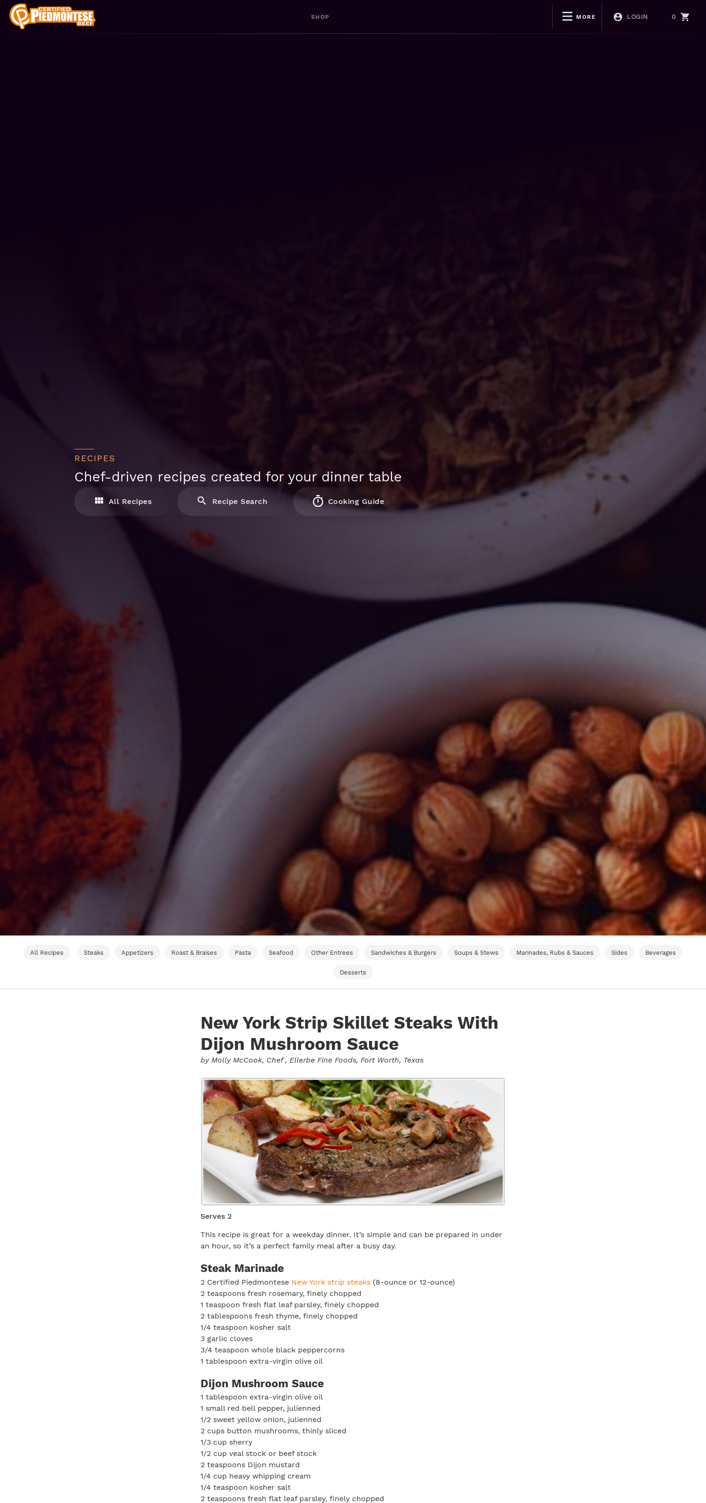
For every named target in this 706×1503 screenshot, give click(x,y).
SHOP (169, 17)
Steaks (94, 952)
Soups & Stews (476, 952)
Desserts (353, 972)
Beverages (660, 952)
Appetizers (137, 952)
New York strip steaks (330, 1282)
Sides (619, 952)
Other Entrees (332, 952)
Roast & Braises (194, 952)
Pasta (243, 952)
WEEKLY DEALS (227, 17)
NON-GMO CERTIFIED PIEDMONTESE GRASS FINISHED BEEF (379, 17)
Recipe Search (232, 501)
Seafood (281, 952)
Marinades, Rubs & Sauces (555, 952)
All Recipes (122, 501)
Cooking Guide (349, 501)
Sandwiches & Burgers (403, 952)
